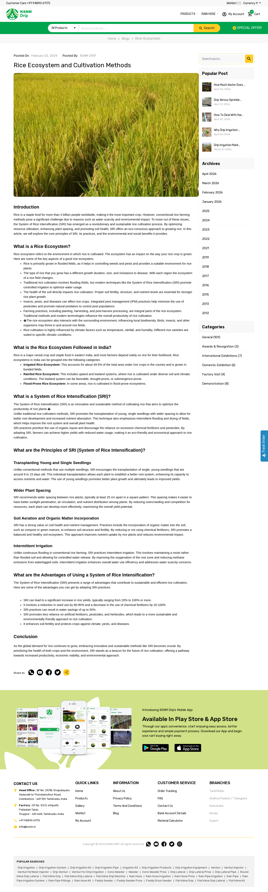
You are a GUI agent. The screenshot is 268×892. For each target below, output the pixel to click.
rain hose (135, 876)
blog (116, 813)
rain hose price (185, 876)
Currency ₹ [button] (250, 3)
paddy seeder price (129, 880)
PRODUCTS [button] (188, 14)
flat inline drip (52, 876)
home (79, 791)
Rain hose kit (83, 880)
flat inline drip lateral (78, 876)
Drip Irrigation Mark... (227, 145)
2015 (205, 294)
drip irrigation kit (80, 867)
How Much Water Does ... (230, 85)
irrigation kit (130, 867)
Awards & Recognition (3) (220, 346)
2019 (205, 257)
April (209, 174)
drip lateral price (200, 871)
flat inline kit (237, 880)
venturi (215, 867)
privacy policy (122, 798)
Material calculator (170, 820)
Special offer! (247, 28)
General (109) (211, 337)
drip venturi (60, 871)
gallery (80, 806)
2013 (205, 304)
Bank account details (172, 813)
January (212, 202)
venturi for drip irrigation (88, 871)
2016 (205, 285)
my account (83, 820)
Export (214, 820)
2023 (206, 229)
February (212, 192)
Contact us (165, 806)
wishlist (80, 813)
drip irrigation (26, 867)
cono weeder (116, 871)
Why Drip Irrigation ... (227, 130)
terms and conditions (127, 806)
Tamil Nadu (217, 791)
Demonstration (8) (215, 383)
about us (119, 791)
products (81, 798)
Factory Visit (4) (213, 374)
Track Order (264, 446)
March (210, 183)
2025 (206, 211)
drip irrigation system (52, 867)
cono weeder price (154, 871)
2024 (206, 220)
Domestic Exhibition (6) (218, 365)
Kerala (214, 813)
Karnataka (216, 806)
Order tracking (167, 791)
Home (112, 38)
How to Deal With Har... (228, 115)
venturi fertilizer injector (33, 871)
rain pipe (233, 876)
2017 (205, 276)
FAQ (160, 798)
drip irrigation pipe (107, 867)
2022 (206, 239)
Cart (254, 13)
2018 (205, 267)
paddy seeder (104, 880)
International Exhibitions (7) (222, 356)
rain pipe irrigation (211, 876)
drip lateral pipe (225, 871)
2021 (205, 248)
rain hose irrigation (158, 876)
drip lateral (177, 871)
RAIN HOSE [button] (209, 14)
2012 (205, 313)
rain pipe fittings (60, 880)
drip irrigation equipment (191, 867)
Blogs (123, 38)
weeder (133, 871)
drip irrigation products (156, 867)
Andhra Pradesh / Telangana (228, 798)
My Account (233, 14)
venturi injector (234, 867)
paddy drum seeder (159, 880)
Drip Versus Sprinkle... (227, 100)
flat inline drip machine (110, 876)
